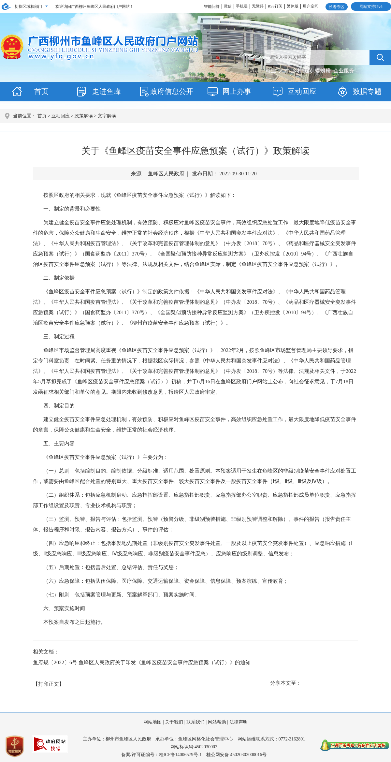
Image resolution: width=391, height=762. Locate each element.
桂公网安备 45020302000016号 (236, 754)
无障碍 (258, 6)
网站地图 (152, 722)
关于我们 (174, 722)
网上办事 (237, 91)
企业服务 (343, 70)
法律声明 (238, 722)
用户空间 (310, 6)
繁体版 (292, 6)
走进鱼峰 (106, 91)
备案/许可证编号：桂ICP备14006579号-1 (161, 754)
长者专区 (336, 7)
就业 (271, 70)
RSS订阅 (275, 6)
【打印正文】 (48, 684)
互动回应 (302, 91)
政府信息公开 (171, 91)
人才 (284, 70)
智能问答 (212, 6)
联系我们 (195, 722)
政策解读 (84, 115)
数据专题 (367, 91)
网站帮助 (217, 722)
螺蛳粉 (323, 70)
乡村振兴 (303, 70)
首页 (41, 91)
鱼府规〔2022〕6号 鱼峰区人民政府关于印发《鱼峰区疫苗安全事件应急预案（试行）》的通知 (142, 662)
